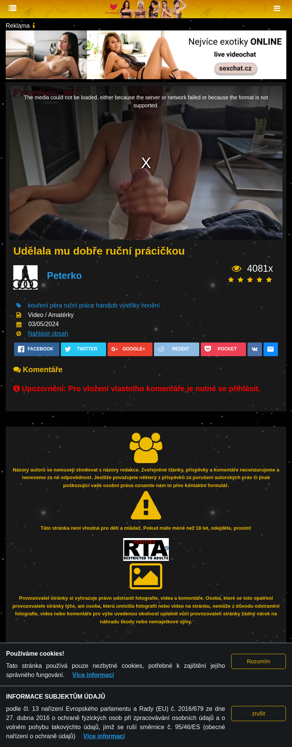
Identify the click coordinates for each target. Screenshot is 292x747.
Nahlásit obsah (48, 333)
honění (150, 305)
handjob (106, 305)
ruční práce (79, 305)
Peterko (64, 275)
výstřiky (129, 305)
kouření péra (45, 305)
